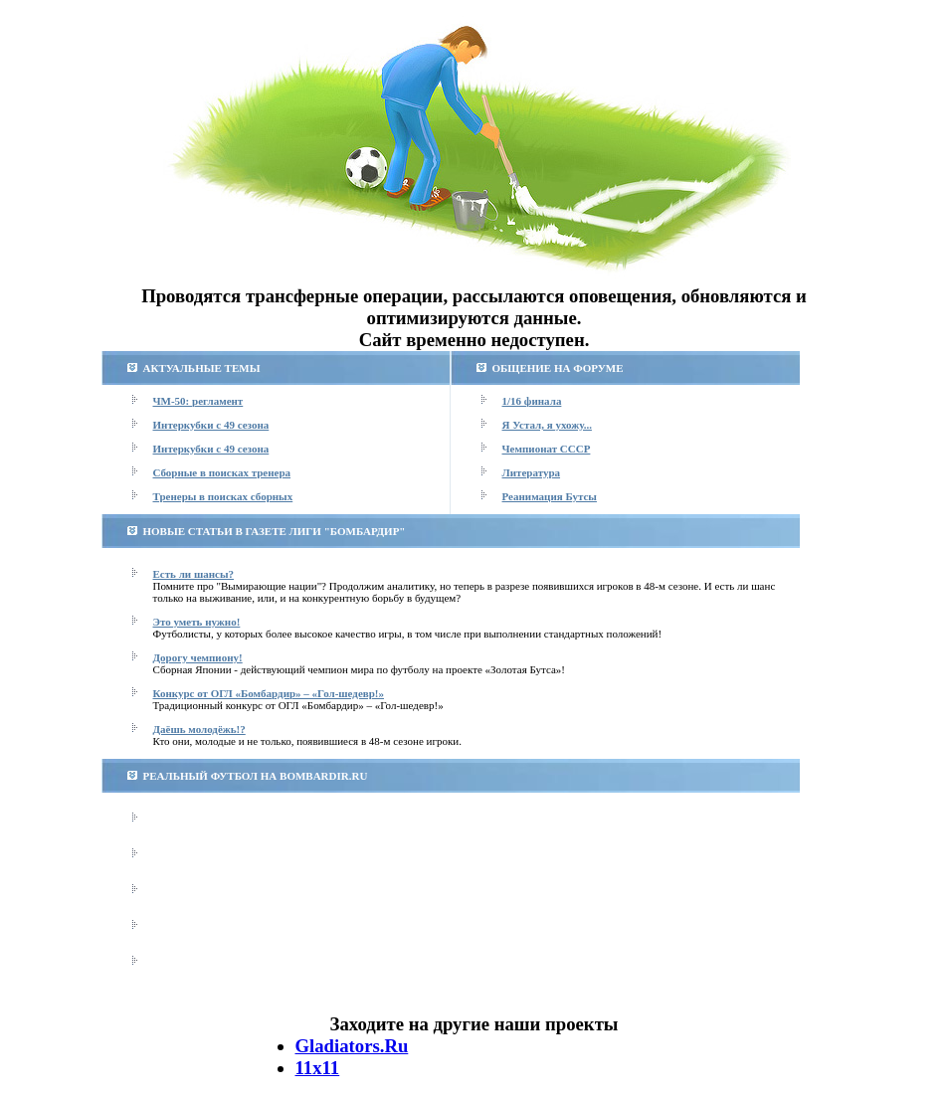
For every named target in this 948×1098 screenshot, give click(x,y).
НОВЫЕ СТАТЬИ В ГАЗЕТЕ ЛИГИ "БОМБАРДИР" (274, 531)
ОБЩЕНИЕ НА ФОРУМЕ (558, 368)
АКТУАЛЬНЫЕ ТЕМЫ (202, 368)
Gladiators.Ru (352, 1045)
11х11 (317, 1067)
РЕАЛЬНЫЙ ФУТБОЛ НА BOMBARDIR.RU (255, 776)
